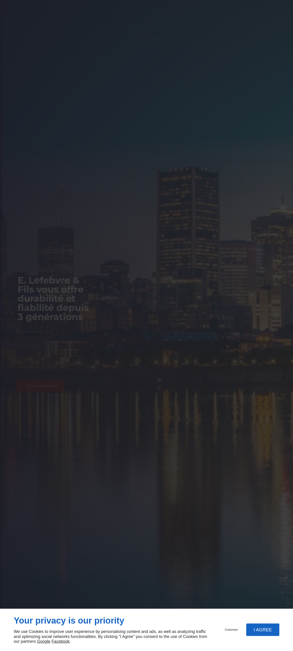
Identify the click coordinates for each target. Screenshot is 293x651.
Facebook (61, 641)
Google (43, 641)
